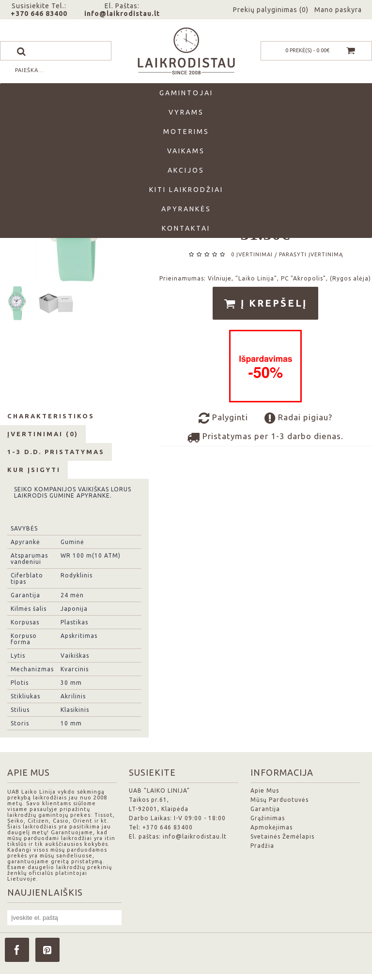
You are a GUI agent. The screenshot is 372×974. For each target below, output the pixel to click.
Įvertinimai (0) (42, 433)
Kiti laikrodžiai (186, 189)
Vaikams (186, 151)
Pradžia (262, 845)
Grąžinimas (267, 818)
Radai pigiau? (298, 418)
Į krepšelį (265, 303)
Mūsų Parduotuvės (279, 800)
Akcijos (186, 170)
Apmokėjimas (271, 827)
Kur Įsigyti (34, 469)
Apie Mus (264, 790)
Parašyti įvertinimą (311, 254)
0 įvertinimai (252, 254)
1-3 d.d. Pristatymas (56, 451)
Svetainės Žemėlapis (282, 836)
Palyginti (223, 418)
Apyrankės (186, 209)
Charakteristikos (50, 416)
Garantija (265, 809)
